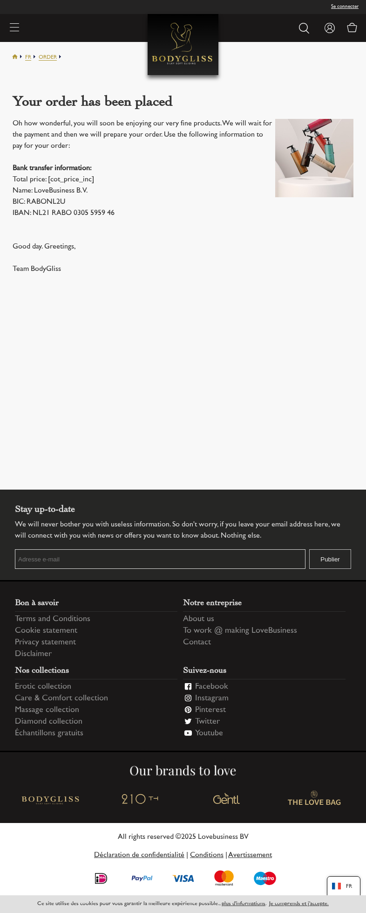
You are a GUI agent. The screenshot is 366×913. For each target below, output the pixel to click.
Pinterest (210, 710)
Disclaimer (33, 654)
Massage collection (47, 710)
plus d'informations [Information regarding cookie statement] (243, 903)
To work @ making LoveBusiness (240, 631)
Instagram (212, 698)
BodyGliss (51, 800)
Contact (197, 642)
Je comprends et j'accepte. (299, 903)
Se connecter (345, 6)
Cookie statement (46, 631)
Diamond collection (48, 722)
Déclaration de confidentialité (139, 855)
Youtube (209, 733)
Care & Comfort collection (61, 698)
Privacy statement (45, 642)
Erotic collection (43, 687)
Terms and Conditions (52, 619)
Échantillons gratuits (49, 733)
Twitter (207, 722)
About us (198, 619)
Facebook (211, 687)
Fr (28, 57)
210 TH (139, 800)
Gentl (227, 800)
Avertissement (250, 855)
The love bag (315, 800)
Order (48, 57)
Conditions (207, 855)
